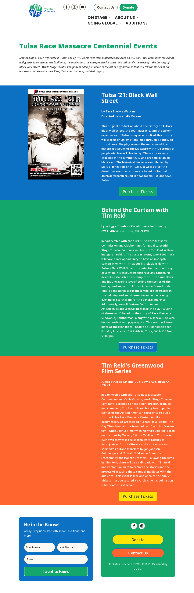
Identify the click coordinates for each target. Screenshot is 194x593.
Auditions (137, 24)
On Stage (97, 18)
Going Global (103, 24)
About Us (125, 18)
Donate (128, 7)
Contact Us (105, 7)
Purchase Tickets (138, 191)
